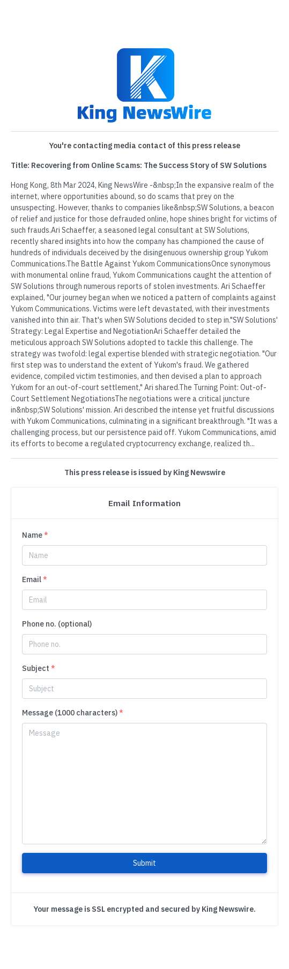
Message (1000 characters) (72, 713)
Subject (38, 668)
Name (35, 535)
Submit (144, 863)
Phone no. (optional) (57, 624)
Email (34, 579)
